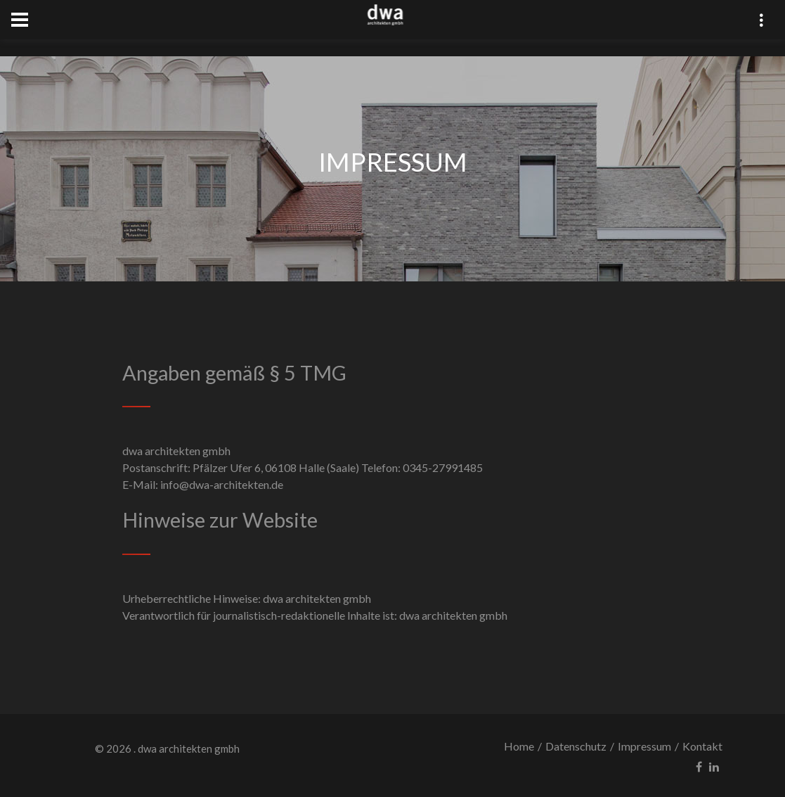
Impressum (644, 746)
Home (519, 746)
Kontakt (702, 746)
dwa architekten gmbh (189, 748)
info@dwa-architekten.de (221, 484)
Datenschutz (575, 746)
